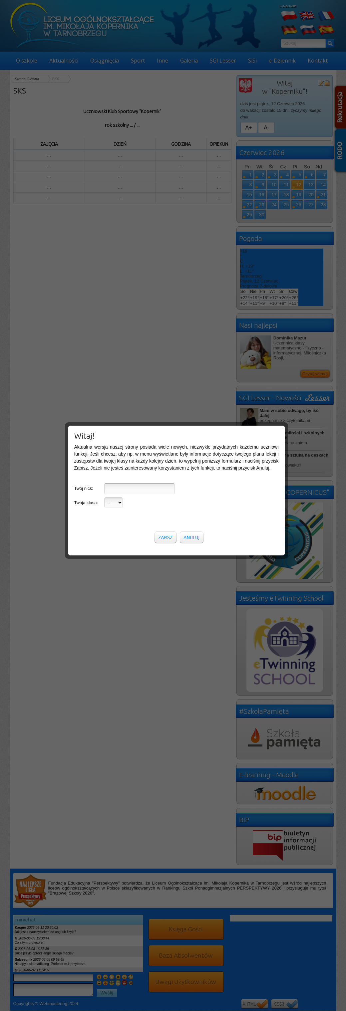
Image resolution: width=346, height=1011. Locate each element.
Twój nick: (83, 159)
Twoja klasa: (86, 174)
